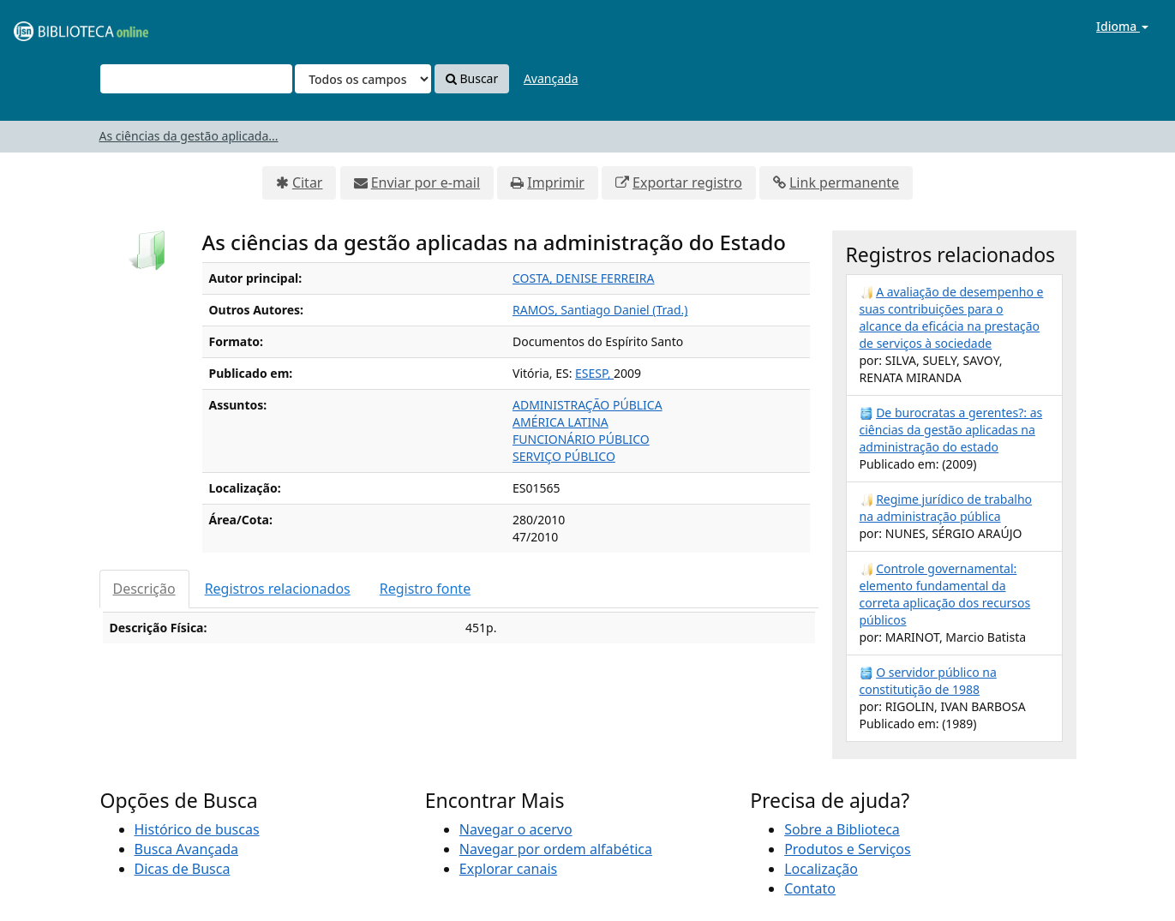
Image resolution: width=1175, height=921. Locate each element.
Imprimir (556, 182)
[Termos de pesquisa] (196, 78)
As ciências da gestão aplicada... (189, 136)
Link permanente (844, 182)
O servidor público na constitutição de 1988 (928, 680)
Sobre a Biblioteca (842, 829)
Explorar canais (508, 868)
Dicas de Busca (183, 868)
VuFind (55, 26)
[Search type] (363, 78)
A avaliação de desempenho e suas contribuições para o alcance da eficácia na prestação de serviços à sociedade (952, 317)
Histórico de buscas (197, 829)
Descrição (144, 588)
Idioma (1122, 26)
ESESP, (594, 373)
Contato (810, 888)
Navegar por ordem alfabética (555, 849)
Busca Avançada (186, 849)
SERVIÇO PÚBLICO (564, 456)
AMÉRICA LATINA (560, 422)
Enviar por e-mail (425, 182)
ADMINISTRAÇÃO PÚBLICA (587, 405)
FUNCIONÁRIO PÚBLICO (581, 439)
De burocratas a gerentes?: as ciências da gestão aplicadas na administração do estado (951, 429)
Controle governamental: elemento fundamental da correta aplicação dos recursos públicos (945, 594)
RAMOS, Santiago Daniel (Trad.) (600, 310)
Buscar (472, 78)
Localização (821, 868)
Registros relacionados (278, 588)
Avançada (551, 78)
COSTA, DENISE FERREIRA (583, 278)
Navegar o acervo (516, 829)
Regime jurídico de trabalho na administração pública (946, 507)
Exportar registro (687, 182)
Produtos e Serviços (847, 849)
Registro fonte (425, 588)
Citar (307, 182)
